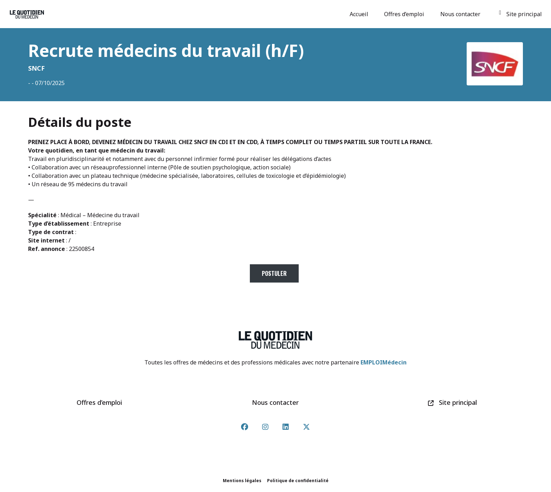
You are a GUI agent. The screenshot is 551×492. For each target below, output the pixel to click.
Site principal (520, 14)
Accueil (360, 14)
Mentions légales (242, 481)
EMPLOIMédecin (384, 362)
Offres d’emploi (405, 14)
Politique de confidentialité (298, 481)
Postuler (274, 273)
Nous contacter (461, 14)
